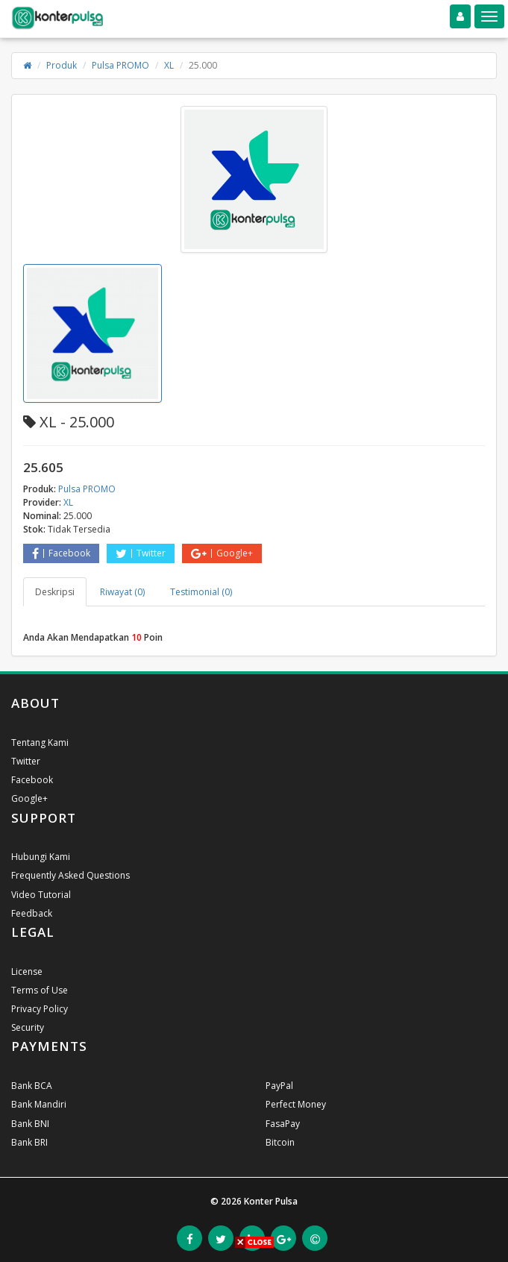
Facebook (61, 553)
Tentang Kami (40, 742)
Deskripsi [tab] (55, 592)
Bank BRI (29, 1142)
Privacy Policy (39, 1008)
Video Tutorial (41, 894)
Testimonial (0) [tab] (201, 592)
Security (27, 1027)
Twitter (141, 553)
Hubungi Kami (40, 856)
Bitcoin (280, 1142)
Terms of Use (39, 990)
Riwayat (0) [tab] (122, 592)
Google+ (222, 553)
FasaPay (283, 1123)
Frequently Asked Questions (70, 875)
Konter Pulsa (271, 1201)
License (27, 971)
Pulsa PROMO (120, 65)
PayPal (279, 1085)
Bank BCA (31, 1085)
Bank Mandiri (38, 1104)
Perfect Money (296, 1104)
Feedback (31, 913)
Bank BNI (30, 1123)
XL (169, 65)
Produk (61, 65)
